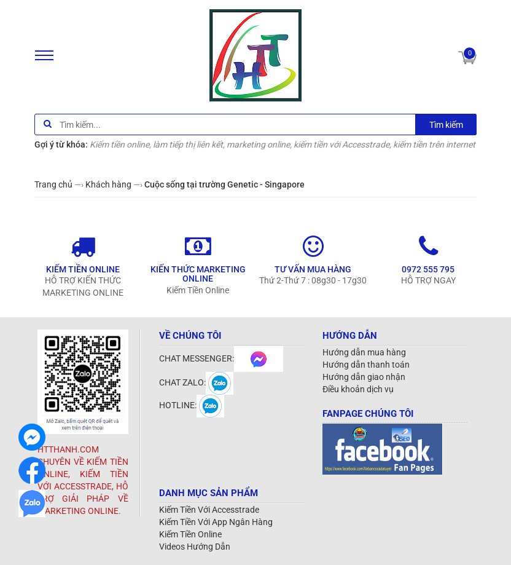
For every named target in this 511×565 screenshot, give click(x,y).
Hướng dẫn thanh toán (366, 364)
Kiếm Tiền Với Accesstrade (209, 510)
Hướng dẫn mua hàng (364, 352)
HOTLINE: (191, 405)
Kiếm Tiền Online (190, 534)
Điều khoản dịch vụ (358, 389)
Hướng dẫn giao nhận (363, 377)
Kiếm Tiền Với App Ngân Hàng (216, 522)
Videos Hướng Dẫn (194, 546)
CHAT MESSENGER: (221, 358)
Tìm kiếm (446, 125)
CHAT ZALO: (196, 382)
